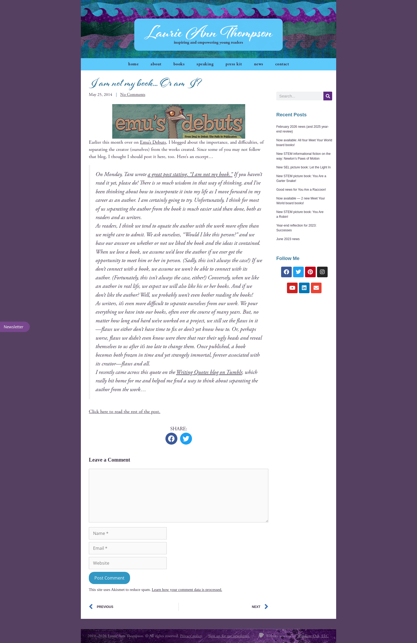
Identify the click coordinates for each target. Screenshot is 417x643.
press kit (234, 64)
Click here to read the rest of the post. (124, 411)
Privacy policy (191, 635)
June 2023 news (287, 239)
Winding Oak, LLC (313, 635)
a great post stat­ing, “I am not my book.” (190, 174)
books (179, 64)
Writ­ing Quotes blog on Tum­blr (209, 372)
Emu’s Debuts (153, 142)
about (156, 64)
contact (282, 64)
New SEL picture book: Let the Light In (303, 167)
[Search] (327, 96)
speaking (205, 64)
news (258, 64)
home (133, 64)
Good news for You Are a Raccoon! (301, 189)
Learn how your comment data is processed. (187, 589)
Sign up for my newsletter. (229, 635)
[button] (171, 439)
